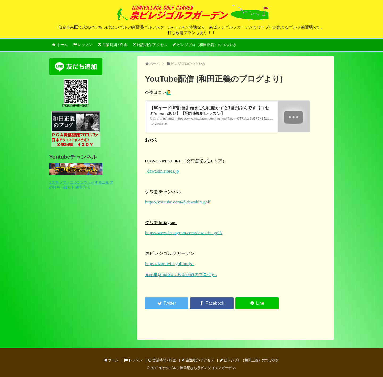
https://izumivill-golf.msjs (169, 263)
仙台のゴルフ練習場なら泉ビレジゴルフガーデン (197, 368)
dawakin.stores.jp (162, 171)
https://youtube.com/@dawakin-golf (178, 201)
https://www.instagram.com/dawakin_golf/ (183, 232)
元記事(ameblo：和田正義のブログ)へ (181, 274)
